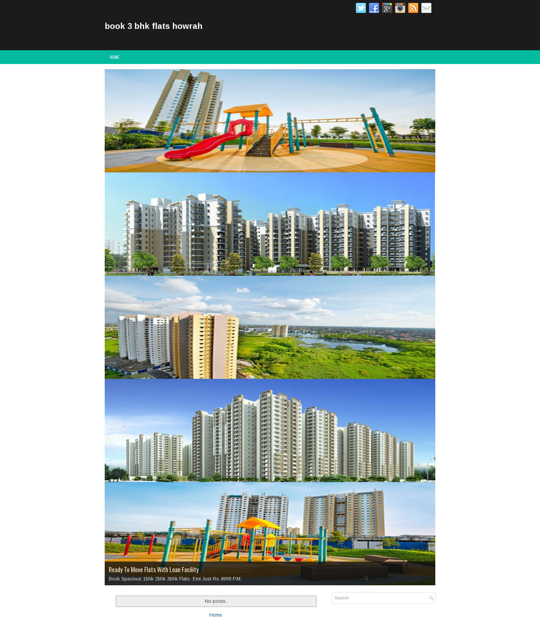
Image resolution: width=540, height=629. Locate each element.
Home (114, 57)
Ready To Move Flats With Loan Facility (154, 569)
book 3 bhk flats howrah (153, 26)
